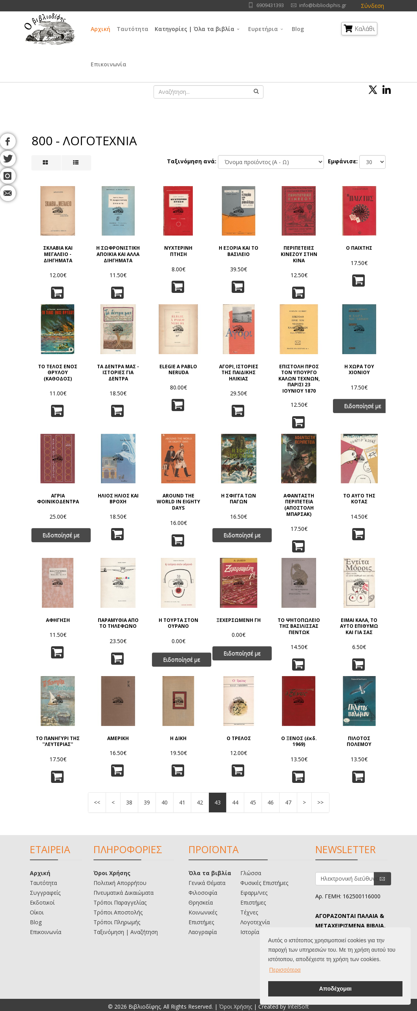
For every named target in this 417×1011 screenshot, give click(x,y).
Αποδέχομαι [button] (335, 988)
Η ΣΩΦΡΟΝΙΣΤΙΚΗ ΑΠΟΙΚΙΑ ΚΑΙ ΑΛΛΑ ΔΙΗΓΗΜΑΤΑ (118, 254)
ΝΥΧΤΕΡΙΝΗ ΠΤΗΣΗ (178, 251)
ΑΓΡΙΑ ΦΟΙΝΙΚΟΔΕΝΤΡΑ (58, 499)
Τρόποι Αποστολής (118, 912)
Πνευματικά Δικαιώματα (123, 892)
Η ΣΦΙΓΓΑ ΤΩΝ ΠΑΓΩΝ (238, 499)
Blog (298, 29)
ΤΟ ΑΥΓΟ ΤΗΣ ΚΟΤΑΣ (359, 499)
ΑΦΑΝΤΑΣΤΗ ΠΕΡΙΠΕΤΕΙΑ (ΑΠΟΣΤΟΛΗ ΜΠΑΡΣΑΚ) (298, 505)
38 (129, 802)
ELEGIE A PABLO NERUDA (178, 370)
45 (253, 802)
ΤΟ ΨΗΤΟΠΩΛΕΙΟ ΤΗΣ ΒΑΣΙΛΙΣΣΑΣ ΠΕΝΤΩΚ (299, 626)
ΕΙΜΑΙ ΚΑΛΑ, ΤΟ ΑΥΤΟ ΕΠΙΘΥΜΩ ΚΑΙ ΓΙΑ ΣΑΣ (359, 626)
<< (97, 802)
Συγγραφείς (45, 892)
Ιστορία (249, 932)
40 (164, 802)
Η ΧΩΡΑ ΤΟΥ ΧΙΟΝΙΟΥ (359, 370)
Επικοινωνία (108, 64)
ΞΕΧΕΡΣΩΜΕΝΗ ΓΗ (238, 620)
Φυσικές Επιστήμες (264, 883)
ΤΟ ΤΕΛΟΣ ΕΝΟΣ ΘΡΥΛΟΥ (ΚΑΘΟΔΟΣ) (57, 373)
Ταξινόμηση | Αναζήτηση (125, 932)
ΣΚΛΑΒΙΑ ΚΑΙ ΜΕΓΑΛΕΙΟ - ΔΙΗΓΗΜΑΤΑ (58, 254)
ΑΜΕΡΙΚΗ (118, 738)
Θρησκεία (200, 902)
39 (147, 802)
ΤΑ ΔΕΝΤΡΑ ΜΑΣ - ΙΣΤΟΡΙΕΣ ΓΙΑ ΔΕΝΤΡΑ (118, 373)
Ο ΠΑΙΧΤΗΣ (359, 248)
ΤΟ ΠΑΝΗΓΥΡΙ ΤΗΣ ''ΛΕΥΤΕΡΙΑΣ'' (58, 741)
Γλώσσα (250, 873)
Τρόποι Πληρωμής (116, 922)
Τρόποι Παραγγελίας (119, 902)
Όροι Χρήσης (111, 873)
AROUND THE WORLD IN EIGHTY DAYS (178, 502)
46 (270, 802)
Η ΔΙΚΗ (178, 738)
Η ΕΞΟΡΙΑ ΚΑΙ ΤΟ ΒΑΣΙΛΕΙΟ (238, 251)
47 (288, 802)
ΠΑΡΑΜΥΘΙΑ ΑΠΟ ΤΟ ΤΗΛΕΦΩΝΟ (118, 623)
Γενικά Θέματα (206, 883)
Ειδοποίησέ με (362, 406)
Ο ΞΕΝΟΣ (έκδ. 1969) (299, 741)
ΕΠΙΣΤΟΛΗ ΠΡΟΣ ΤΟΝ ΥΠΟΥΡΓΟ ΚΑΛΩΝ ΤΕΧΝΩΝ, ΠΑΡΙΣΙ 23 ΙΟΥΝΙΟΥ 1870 (299, 378)
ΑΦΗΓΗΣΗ (58, 620)
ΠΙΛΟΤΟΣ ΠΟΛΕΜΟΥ (359, 741)
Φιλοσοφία (202, 892)
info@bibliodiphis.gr (322, 5)
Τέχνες (249, 912)
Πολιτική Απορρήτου (119, 883)
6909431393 (270, 5)
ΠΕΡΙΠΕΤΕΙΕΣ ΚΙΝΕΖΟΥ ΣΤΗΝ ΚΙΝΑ (299, 254)
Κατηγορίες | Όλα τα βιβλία (194, 29)
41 (182, 802)
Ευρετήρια (263, 29)
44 (235, 802)
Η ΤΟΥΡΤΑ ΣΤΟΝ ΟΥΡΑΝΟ (178, 623)
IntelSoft (298, 1006)
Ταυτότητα (132, 29)
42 (200, 802)
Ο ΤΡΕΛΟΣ (239, 738)
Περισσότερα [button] (285, 970)
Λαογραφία (202, 932)
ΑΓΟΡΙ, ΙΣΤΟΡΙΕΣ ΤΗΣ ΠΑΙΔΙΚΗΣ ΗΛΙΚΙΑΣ (238, 373)
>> (320, 802)
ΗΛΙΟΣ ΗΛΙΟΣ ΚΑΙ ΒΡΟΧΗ (118, 499)
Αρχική (100, 29)
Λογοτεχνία (255, 922)
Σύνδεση (372, 5)
